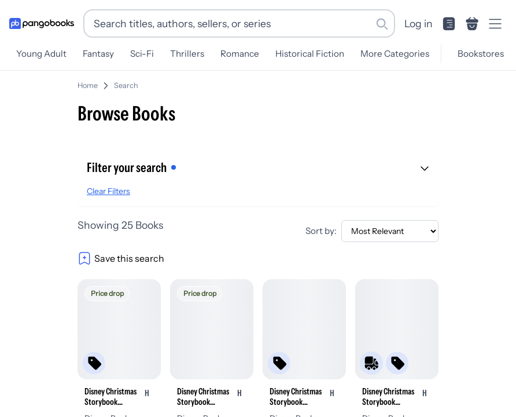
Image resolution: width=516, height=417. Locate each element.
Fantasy (98, 53)
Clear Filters (108, 191)
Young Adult (41, 53)
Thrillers (187, 53)
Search (126, 85)
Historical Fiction (309, 53)
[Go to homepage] (41, 24)
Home (88, 85)
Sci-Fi (142, 53)
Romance (239, 53)
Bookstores (481, 53)
